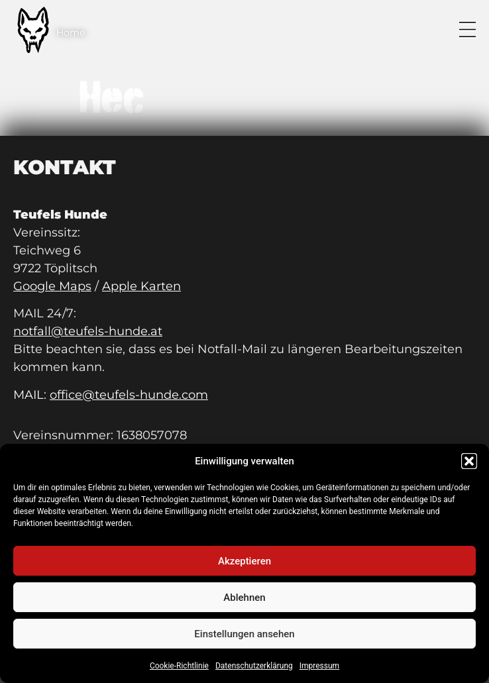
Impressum (319, 665)
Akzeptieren (244, 561)
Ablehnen (244, 598)
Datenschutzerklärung (254, 665)
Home (70, 32)
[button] (469, 461)
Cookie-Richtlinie (179, 665)
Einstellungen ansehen (244, 634)
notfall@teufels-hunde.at (87, 331)
